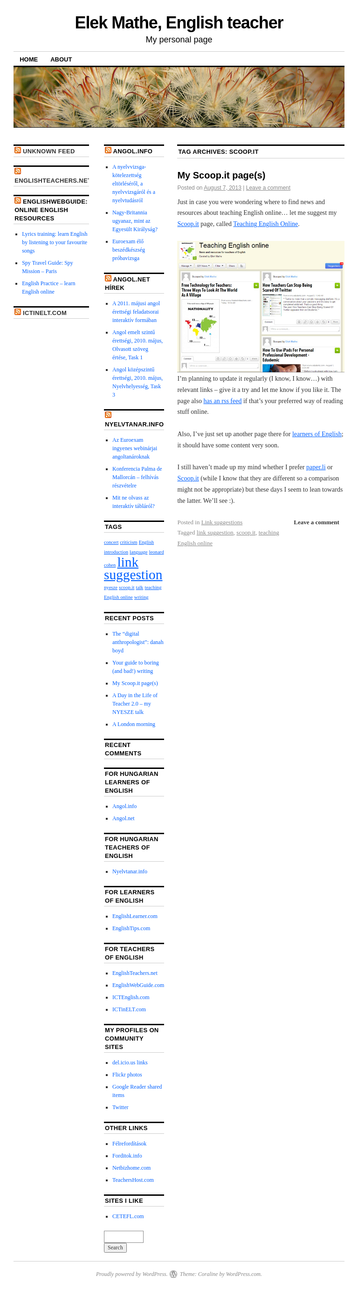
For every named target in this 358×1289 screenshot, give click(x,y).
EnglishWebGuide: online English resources (51, 210)
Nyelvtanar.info (134, 424)
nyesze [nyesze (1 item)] (110, 587)
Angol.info (132, 151)
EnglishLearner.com (135, 916)
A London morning (133, 724)
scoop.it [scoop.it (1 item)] (126, 587)
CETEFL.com (128, 1216)
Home (29, 59)
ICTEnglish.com (131, 997)
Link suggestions (221, 522)
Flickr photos (127, 1074)
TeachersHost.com (133, 1180)
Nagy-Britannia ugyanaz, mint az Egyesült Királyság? (135, 221)
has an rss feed (222, 401)
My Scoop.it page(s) (221, 175)
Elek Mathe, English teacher (179, 22)
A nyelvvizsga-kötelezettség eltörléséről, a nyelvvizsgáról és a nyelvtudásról (133, 184)
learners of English (317, 434)
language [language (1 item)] (138, 552)
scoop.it (245, 532)
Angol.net (123, 818)
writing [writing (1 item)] (141, 597)
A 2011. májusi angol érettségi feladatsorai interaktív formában (136, 311)
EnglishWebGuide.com (138, 985)
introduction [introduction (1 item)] (116, 552)
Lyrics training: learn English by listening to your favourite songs (54, 242)
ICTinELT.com (45, 312)
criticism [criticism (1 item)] (128, 542)
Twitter (120, 1107)
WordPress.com (243, 1274)
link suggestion (215, 532)
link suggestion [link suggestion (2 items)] (133, 568)
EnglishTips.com (131, 928)
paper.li (316, 467)
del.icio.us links (130, 1062)
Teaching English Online (265, 223)
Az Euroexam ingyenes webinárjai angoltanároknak (134, 448)
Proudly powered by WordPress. (132, 1274)
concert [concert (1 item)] (111, 542)
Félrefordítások (129, 1143)
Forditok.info (127, 1155)
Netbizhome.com (131, 1168)
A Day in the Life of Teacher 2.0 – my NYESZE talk (135, 703)
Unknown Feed (49, 151)
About (61, 59)
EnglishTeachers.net (52, 180)
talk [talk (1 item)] (139, 587)
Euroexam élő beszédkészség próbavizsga (128, 249)
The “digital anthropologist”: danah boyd (138, 642)
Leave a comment (268, 188)
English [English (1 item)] (146, 542)
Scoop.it (188, 223)
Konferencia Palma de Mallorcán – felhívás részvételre (137, 477)
